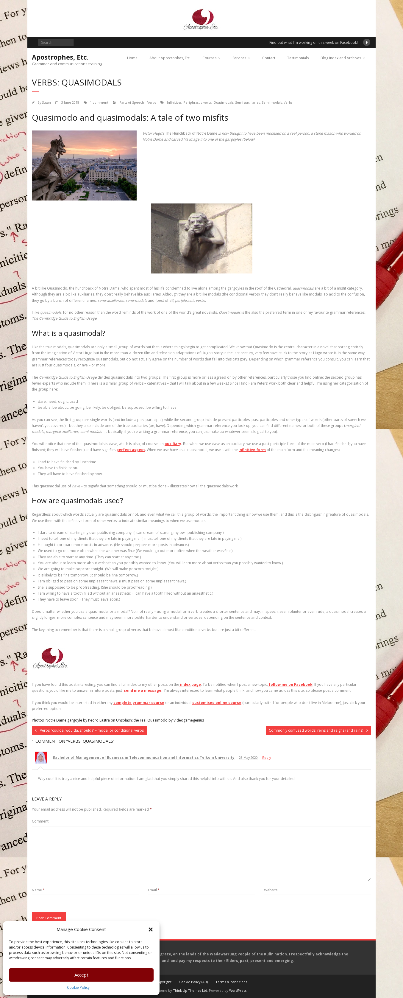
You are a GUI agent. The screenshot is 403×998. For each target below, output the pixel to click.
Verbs (288, 102)
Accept (81, 975)
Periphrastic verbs (197, 102)
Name (38, 890)
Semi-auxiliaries (247, 102)
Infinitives (174, 102)
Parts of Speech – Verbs (137, 102)
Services (239, 57)
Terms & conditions (231, 982)
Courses (209, 57)
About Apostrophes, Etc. (169, 57)
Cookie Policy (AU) (193, 982)
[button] (151, 929)
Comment (40, 821)
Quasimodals (223, 102)
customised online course (216, 702)
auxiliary (173, 443)
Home (132, 57)
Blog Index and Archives (341, 57)
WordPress (237, 990)
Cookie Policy (78, 987)
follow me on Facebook (290, 684)
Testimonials (298, 57)
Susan (46, 102)
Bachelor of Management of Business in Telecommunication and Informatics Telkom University (144, 757)
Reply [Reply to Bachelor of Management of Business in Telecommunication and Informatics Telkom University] (266, 757)
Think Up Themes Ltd (190, 990)
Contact (268, 57)
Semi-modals (272, 102)
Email (154, 890)
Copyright (163, 982)
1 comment (99, 102)
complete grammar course (138, 702)
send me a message (142, 690)
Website (271, 890)
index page (190, 684)
